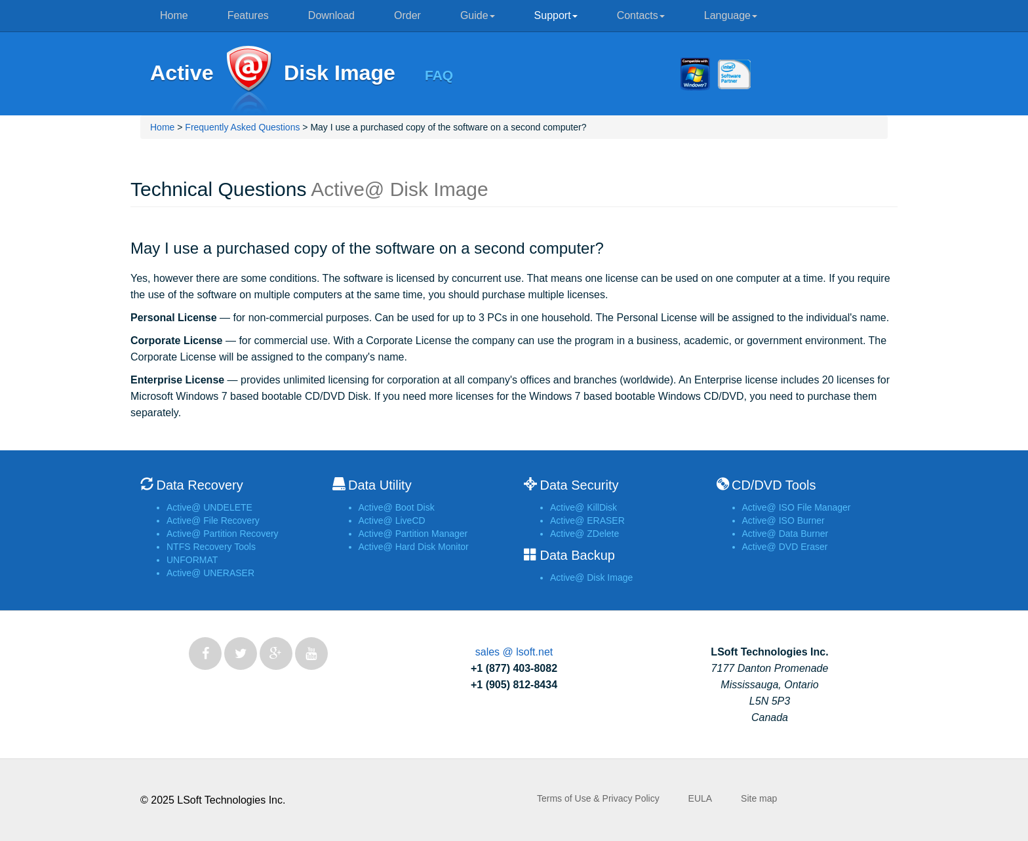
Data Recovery (199, 485)
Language (730, 15)
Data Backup (577, 555)
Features (248, 15)
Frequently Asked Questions (242, 127)
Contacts (641, 15)
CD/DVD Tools (774, 485)
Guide (477, 15)
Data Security (579, 485)
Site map (759, 798)
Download (331, 15)
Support (556, 15)
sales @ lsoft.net (514, 651)
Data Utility (380, 485)
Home (174, 15)
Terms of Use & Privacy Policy (598, 798)
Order (407, 15)
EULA (700, 798)
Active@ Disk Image (249, 80)
